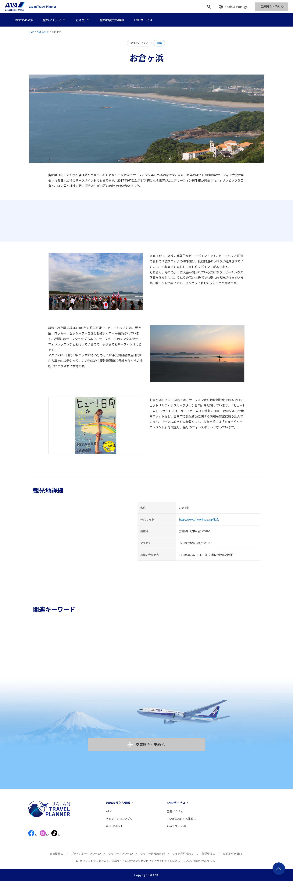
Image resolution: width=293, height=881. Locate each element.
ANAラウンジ (176, 826)
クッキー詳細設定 (152, 853)
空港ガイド (175, 811)
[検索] (209, 6)
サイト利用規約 (183, 853)
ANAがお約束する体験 (182, 819)
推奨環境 (209, 853)
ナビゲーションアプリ (119, 819)
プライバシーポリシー (86, 853)
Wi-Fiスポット (114, 826)
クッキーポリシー (120, 853)
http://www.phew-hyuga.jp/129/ (199, 519)
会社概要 (57, 853)
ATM (109, 811)
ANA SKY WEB (233, 853)
